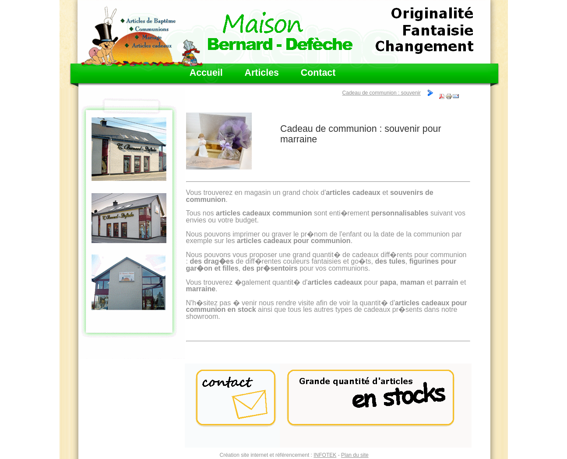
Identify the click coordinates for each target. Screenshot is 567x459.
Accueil (206, 73)
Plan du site (355, 455)
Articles (262, 73)
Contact (318, 73)
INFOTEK (324, 455)
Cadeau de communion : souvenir (381, 93)
